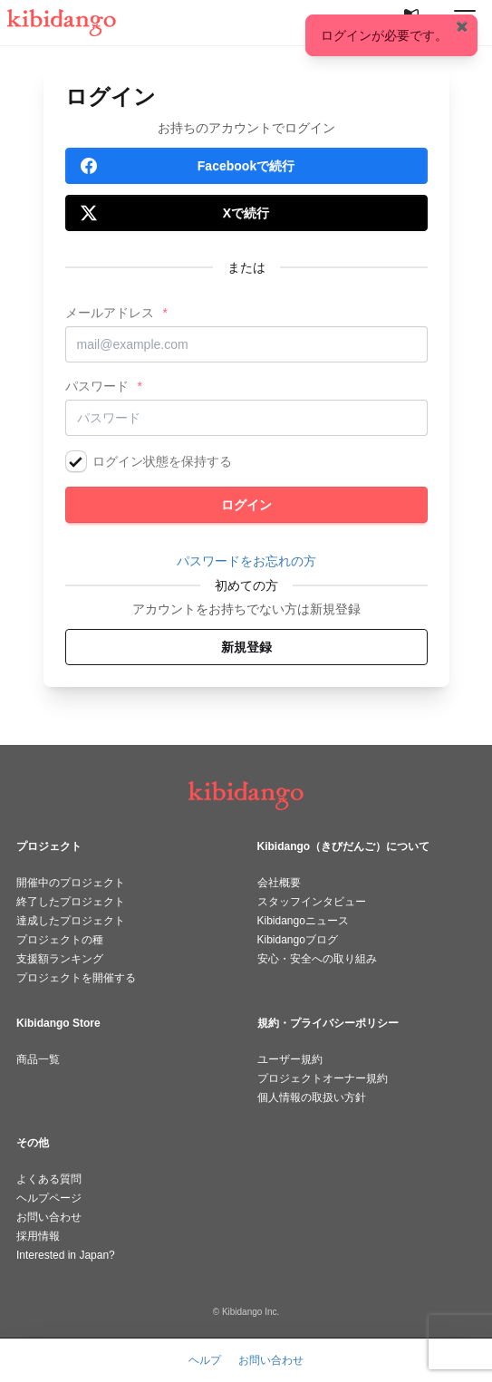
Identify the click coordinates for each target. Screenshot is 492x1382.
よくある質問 (49, 1179)
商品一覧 (38, 1059)
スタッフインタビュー (311, 901)
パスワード (97, 386)
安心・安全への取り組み (317, 958)
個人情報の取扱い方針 (311, 1097)
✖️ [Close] (462, 26)
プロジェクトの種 (59, 939)
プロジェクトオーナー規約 (322, 1078)
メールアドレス (109, 312)
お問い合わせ (49, 1217)
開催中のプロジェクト (70, 882)
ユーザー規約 (290, 1059)
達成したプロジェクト (70, 920)
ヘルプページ (49, 1198)
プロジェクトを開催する (76, 977)
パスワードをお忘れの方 (246, 561)
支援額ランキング (59, 958)
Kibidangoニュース (303, 920)
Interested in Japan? (65, 1255)
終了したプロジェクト (70, 901)
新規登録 (246, 647)
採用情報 (38, 1236)
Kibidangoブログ (297, 939)
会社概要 (279, 882)
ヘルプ (204, 1360)
